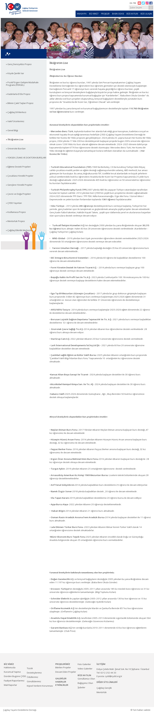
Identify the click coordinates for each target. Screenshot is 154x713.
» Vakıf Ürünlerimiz (15, 121)
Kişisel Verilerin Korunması (40, 685)
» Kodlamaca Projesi (16, 212)
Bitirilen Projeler (63, 667)
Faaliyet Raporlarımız (14, 680)
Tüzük (30, 668)
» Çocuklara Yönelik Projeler (19, 175)
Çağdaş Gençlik (104, 687)
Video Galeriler (85, 668)
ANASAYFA (82, 13)
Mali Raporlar (10, 684)
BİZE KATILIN (132, 13)
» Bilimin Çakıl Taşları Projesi (19, 103)
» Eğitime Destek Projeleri (18, 166)
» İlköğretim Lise (14, 139)
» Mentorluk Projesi (15, 221)
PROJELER (105, 13)
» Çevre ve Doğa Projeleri (18, 193)
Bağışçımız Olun (85, 683)
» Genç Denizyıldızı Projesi (19, 64)
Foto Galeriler (84, 664)
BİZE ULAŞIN (146, 13)
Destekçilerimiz (34, 672)
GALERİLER (60, 678)
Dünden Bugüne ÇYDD (15, 676)
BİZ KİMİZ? (94, 13)
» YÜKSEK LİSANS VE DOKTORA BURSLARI (26, 157)
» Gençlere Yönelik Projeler (19, 184)
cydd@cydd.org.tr (113, 676)
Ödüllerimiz (32, 677)
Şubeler (81, 687)
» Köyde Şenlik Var (15, 73)
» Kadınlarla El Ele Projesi (18, 94)
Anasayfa (56, 53)
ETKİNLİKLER (61, 684)
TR (134, 3)
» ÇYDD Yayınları (14, 203)
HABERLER (60, 681)
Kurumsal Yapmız (12, 671)
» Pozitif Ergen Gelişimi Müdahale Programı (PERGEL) (22, 83)
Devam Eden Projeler (65, 671)
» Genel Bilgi (12, 130)
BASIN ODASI (118, 13)
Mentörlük (102, 692)
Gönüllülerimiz (34, 681)
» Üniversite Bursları (16, 148)
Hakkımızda (9, 667)
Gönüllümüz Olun (86, 678)
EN (131, 3)
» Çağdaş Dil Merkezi (16, 112)
